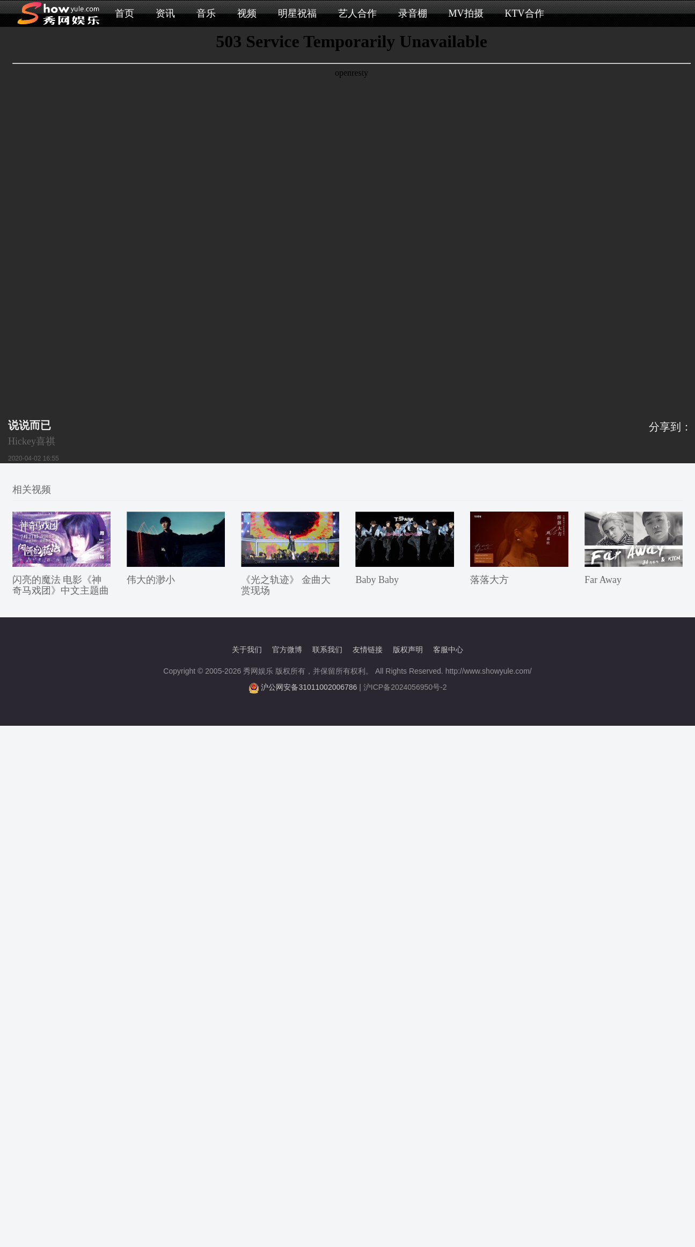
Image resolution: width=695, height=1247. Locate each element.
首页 (124, 13)
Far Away (602, 579)
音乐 (206, 13)
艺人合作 (357, 13)
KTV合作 (524, 13)
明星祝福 (297, 13)
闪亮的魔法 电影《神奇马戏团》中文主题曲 (60, 585)
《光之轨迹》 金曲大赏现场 (286, 585)
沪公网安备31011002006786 (309, 687)
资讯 (165, 13)
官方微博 (287, 649)
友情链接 (368, 649)
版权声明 (408, 649)
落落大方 (489, 579)
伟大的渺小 (151, 579)
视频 (247, 13)
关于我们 (247, 649)
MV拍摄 (466, 13)
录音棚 (412, 13)
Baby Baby (377, 579)
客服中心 (448, 649)
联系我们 (327, 649)
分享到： (670, 426)
